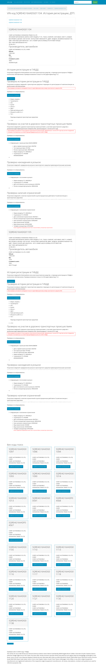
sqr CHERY (43, 8)
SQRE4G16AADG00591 (39, 515)
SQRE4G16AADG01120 (16, 613)
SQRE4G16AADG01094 (63, 466)
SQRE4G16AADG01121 (39, 613)
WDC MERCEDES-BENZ (36, 2)
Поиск (95, 2)
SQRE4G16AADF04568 (63, 515)
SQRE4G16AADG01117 (39, 589)
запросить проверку (14, 95)
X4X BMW (46, 2)
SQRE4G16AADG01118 (63, 589)
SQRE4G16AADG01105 (15, 22)
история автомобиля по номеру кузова (20, 8)
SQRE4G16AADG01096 (39, 466)
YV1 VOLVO (52, 2)
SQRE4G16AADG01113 (63, 564)
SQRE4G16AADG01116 (16, 589)
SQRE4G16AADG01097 (16, 466)
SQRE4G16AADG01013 (16, 515)
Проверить (11, 78)
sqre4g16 (50, 8)
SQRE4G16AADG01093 (16, 491)
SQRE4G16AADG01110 (39, 564)
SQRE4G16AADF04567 (16, 540)
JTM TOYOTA (27, 2)
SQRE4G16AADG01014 (63, 491)
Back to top (10, 643)
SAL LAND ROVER (18, 2)
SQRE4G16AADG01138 (16, 638)
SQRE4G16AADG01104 (60, 8)
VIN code (36, 8)
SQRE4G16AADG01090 (39, 491)
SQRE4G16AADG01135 (63, 613)
